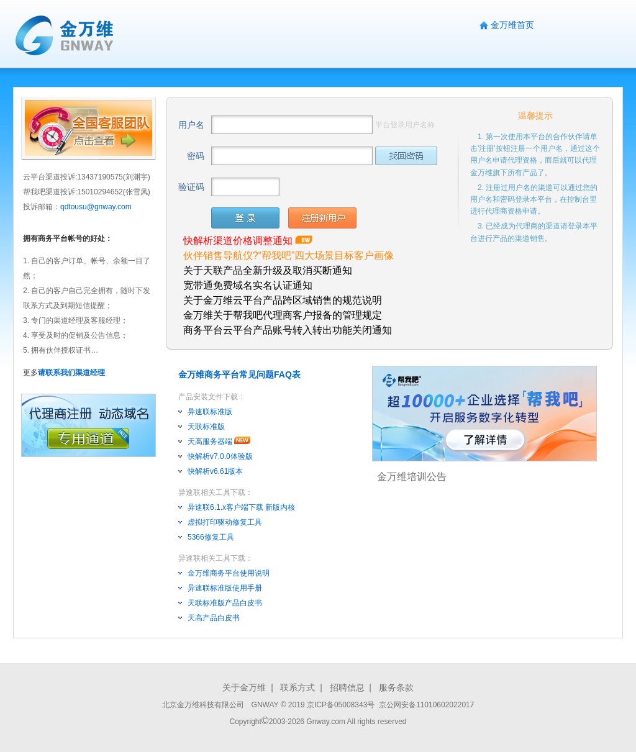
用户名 (191, 125)
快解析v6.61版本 (215, 471)
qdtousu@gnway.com (96, 206)
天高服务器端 (210, 441)
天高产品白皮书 (214, 618)
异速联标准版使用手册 (225, 588)
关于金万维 (244, 687)
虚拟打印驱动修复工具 (225, 522)
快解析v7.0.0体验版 (220, 456)
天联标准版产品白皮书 (225, 603)
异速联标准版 (210, 411)
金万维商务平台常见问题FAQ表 (239, 374)
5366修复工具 (211, 537)
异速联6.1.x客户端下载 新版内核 (241, 507)
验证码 (191, 187)
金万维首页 (512, 25)
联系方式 (297, 687)
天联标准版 (206, 426)
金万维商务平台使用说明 (229, 573)
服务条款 (396, 687)
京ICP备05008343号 (342, 704)
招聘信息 (347, 687)
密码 (195, 156)
